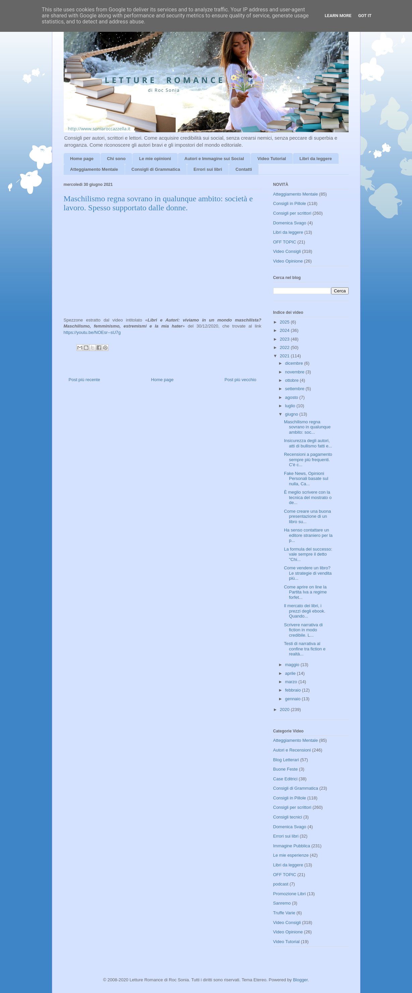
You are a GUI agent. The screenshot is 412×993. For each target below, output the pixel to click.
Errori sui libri (207, 169)
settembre (295, 388)
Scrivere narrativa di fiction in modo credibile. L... (303, 630)
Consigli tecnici (287, 817)
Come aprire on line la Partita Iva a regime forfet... (305, 592)
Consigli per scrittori (292, 213)
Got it (364, 15)
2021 (285, 355)
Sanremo (282, 903)
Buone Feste (285, 769)
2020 (285, 709)
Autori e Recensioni (292, 750)
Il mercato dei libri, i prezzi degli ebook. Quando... (304, 611)
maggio (292, 664)
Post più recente (84, 379)
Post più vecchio (240, 379)
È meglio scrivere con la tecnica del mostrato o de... (308, 497)
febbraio (293, 690)
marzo (291, 681)
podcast (281, 883)
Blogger (300, 979)
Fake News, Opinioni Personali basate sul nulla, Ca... (306, 478)
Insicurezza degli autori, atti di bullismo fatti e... (308, 443)
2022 (285, 347)
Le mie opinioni (155, 158)
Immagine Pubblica (291, 845)
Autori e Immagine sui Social (214, 158)
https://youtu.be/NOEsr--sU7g (92, 332)
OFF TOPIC (284, 241)
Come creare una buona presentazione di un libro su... (307, 516)
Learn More (338, 15)
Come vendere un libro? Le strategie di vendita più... (308, 573)
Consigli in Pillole (289, 203)
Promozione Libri (289, 893)
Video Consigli (287, 251)
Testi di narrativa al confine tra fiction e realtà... (305, 648)
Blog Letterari (286, 759)
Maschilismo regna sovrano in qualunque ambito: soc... (307, 427)
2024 (285, 330)
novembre (295, 371)
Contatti (243, 169)
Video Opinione (288, 261)
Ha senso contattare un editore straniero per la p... (308, 535)
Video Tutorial (271, 158)
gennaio (293, 698)
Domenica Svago (289, 222)
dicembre (294, 363)
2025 (285, 322)
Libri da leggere (315, 158)
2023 (285, 339)
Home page (82, 158)
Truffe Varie (284, 912)
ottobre (292, 380)
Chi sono (116, 158)
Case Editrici (285, 778)
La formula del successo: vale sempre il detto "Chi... (308, 554)
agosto (292, 397)
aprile (291, 673)
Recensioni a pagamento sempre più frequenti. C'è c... (308, 459)
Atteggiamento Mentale (94, 169)
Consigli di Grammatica (155, 169)
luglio (290, 405)
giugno (292, 414)
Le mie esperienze (291, 855)
